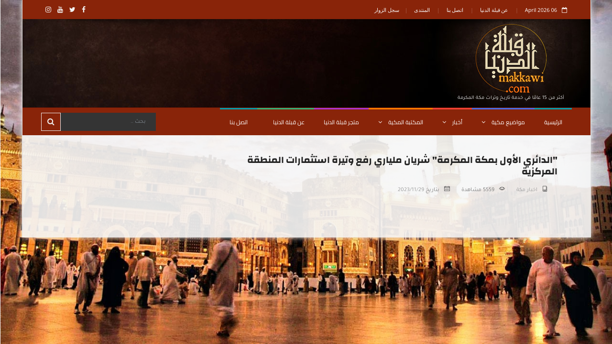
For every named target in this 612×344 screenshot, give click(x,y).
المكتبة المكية (400, 122)
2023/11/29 (410, 190)
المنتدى (421, 9)
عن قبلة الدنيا (494, 9)
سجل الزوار (386, 9)
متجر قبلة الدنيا (341, 122)
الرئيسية (553, 122)
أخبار (452, 122)
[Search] (107, 122)
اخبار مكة (526, 190)
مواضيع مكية (503, 122)
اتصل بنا (454, 9)
